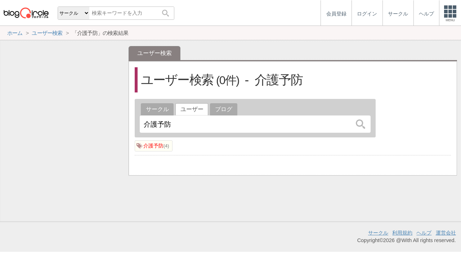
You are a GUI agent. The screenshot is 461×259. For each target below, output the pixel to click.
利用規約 (402, 233)
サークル (157, 109)
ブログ (223, 109)
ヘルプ (423, 233)
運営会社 (446, 233)
